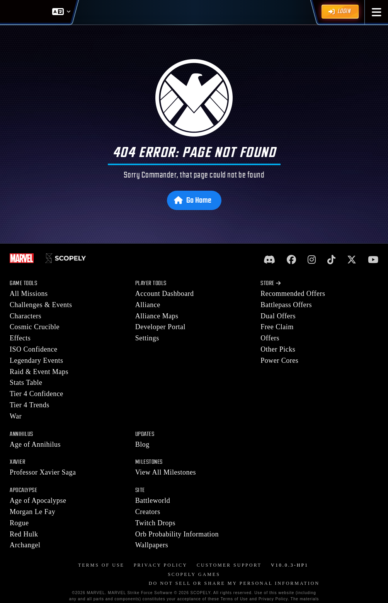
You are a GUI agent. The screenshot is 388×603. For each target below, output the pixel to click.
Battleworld (152, 500)
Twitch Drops (155, 523)
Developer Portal (160, 327)
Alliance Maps (157, 316)
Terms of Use (101, 565)
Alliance (147, 305)
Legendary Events (36, 360)
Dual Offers (278, 316)
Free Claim (276, 327)
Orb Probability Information (177, 534)
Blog (142, 444)
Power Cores (279, 360)
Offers (269, 338)
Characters (25, 316)
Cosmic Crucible (35, 327)
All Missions (29, 293)
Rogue (19, 523)
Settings (147, 338)
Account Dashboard (164, 293)
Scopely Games (194, 574)
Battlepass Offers (286, 305)
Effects (20, 338)
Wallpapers (151, 545)
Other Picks (277, 349)
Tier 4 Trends (29, 405)
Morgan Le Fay (32, 512)
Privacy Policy (160, 565)
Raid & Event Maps (39, 372)
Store (270, 283)
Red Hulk (24, 534)
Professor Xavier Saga (43, 472)
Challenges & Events (41, 305)
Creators (147, 512)
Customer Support (229, 565)
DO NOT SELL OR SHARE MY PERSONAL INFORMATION (234, 583)
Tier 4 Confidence (36, 394)
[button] (376, 12)
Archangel (25, 545)
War (16, 416)
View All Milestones (165, 472)
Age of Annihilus (35, 444)
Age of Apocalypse (38, 500)
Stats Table (26, 382)
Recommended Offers (292, 293)
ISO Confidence (33, 349)
